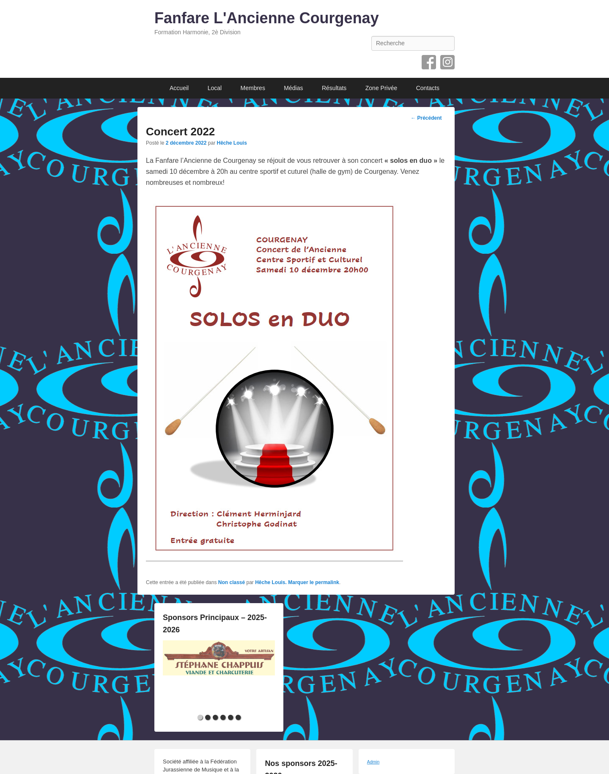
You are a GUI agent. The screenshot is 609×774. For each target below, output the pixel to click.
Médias (293, 88)
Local (215, 88)
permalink (327, 582)
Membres (253, 88)
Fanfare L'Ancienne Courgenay (266, 18)
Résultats (334, 88)
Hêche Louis (232, 143)
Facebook (429, 62)
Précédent (426, 118)
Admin (373, 762)
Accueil (179, 88)
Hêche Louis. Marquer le (285, 582)
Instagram (447, 62)
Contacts (427, 88)
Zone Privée (381, 88)
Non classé (231, 582)
